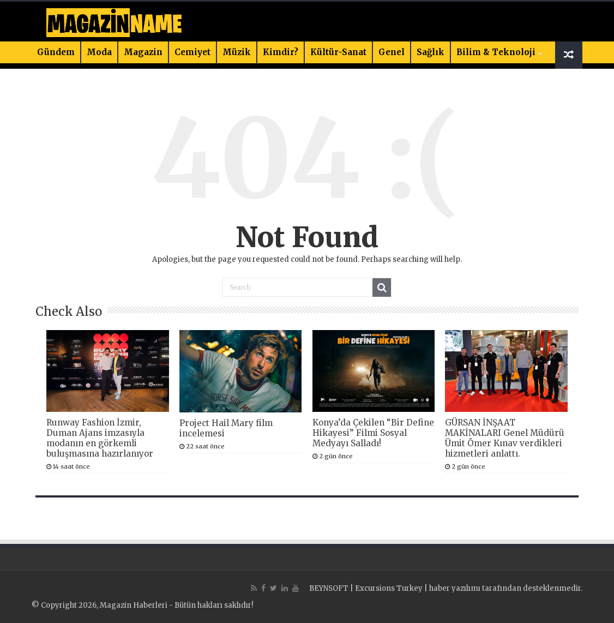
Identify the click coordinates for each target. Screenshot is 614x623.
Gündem (56, 52)
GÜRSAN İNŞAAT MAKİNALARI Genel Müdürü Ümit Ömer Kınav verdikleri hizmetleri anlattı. (504, 438)
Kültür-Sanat (338, 52)
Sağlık (430, 52)
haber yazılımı (454, 588)
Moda (99, 52)
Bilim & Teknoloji (495, 52)
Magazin (143, 52)
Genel (391, 52)
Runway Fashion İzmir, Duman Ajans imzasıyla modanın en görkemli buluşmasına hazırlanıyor (99, 438)
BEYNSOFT (328, 588)
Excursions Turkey (389, 588)
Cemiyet (192, 52)
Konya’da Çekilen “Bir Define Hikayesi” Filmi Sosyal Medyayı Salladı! (373, 432)
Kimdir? (280, 52)
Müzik (236, 52)
